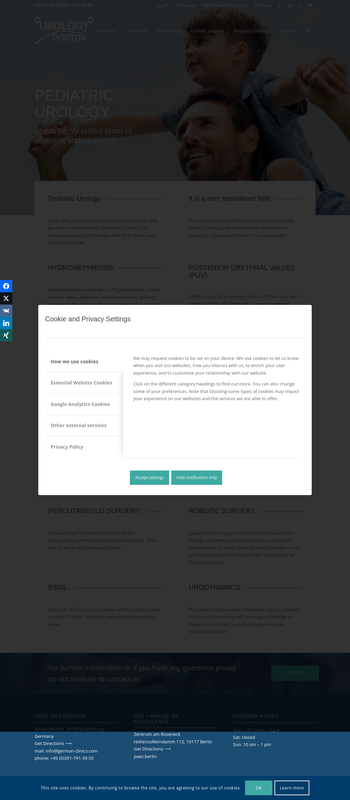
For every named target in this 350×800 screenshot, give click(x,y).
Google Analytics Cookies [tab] (80, 404)
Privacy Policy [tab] (67, 447)
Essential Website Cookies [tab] (81, 382)
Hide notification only (196, 477)
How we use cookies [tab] (74, 361)
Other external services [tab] (79, 425)
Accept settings (149, 477)
